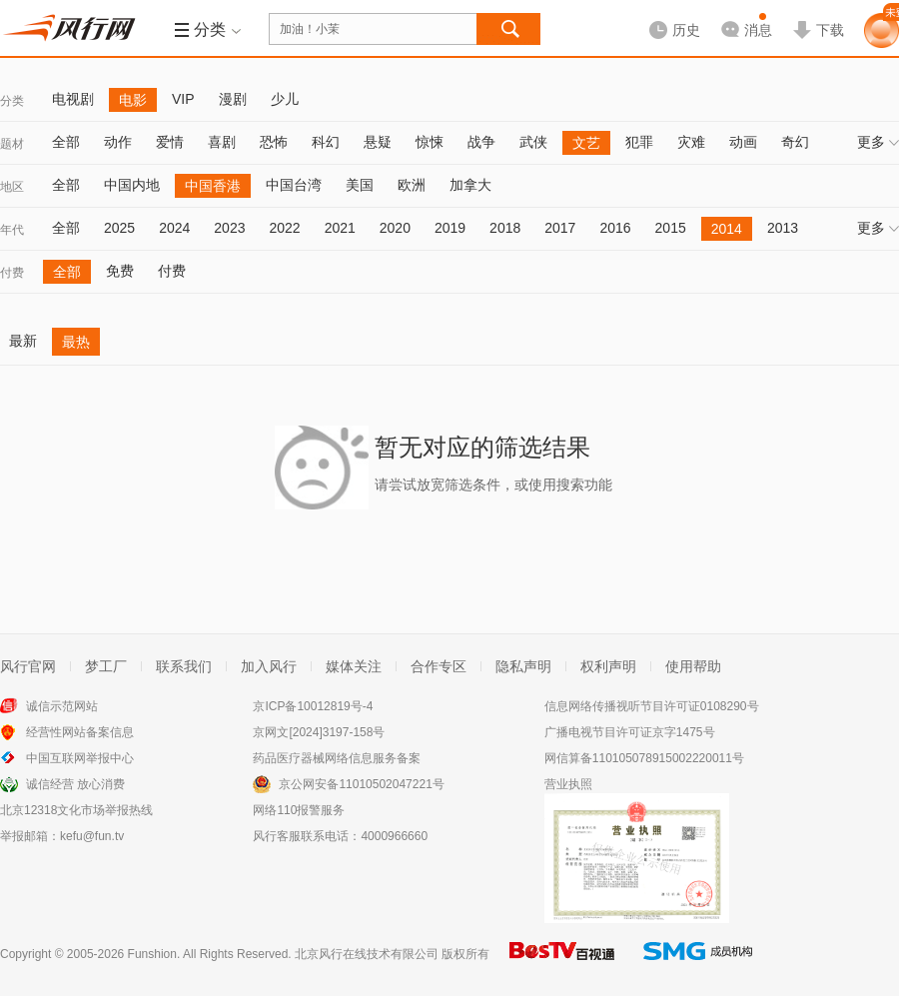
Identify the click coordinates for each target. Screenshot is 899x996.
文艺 (586, 143)
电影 (133, 100)
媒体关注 (354, 666)
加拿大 (470, 185)
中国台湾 (294, 185)
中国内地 (132, 185)
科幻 (326, 142)
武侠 (533, 142)
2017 (559, 228)
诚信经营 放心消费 (75, 784)
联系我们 (184, 666)
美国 (360, 185)
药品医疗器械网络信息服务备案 (337, 758)
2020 (395, 228)
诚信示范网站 (62, 706)
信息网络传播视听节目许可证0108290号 (651, 706)
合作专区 (438, 666)
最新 (23, 341)
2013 (782, 228)
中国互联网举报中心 (80, 758)
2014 (726, 229)
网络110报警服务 (299, 810)
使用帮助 (693, 666)
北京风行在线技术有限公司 (367, 954)
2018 (504, 228)
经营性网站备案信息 (80, 732)
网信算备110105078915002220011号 (644, 758)
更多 (878, 142)
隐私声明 (523, 666)
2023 (229, 228)
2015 (670, 228)
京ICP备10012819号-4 (313, 706)
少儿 (285, 99)
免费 (120, 271)
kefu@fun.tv (92, 836)
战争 (481, 142)
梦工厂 (106, 666)
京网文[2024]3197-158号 (319, 732)
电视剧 (73, 99)
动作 (118, 142)
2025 (119, 228)
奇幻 (795, 142)
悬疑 (378, 142)
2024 (174, 228)
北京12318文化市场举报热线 (76, 810)
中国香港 (213, 186)
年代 (12, 230)
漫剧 (233, 99)
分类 (12, 101)
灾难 (691, 142)
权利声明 (608, 666)
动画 (743, 142)
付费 (12, 273)
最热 (76, 342)
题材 (12, 144)
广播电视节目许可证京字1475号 (629, 732)
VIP (183, 99)
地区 (12, 187)
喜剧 (222, 142)
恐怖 (274, 142)
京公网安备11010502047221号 (361, 784)
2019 (450, 228)
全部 (66, 142)
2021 (340, 228)
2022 (284, 228)
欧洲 (412, 185)
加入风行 (269, 666)
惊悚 (430, 142)
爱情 (170, 142)
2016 (614, 228)
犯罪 (639, 142)
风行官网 (28, 666)
